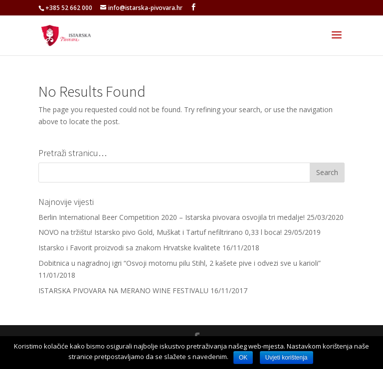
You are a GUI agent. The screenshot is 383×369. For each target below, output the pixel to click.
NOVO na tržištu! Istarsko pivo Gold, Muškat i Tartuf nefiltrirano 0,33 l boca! (160, 232)
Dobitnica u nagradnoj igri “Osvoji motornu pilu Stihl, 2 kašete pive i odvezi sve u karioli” (179, 263)
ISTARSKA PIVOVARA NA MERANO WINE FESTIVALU (123, 290)
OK (243, 357)
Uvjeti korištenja (286, 357)
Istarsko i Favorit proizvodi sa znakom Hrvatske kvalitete (129, 247)
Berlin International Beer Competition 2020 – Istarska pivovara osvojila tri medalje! (171, 217)
